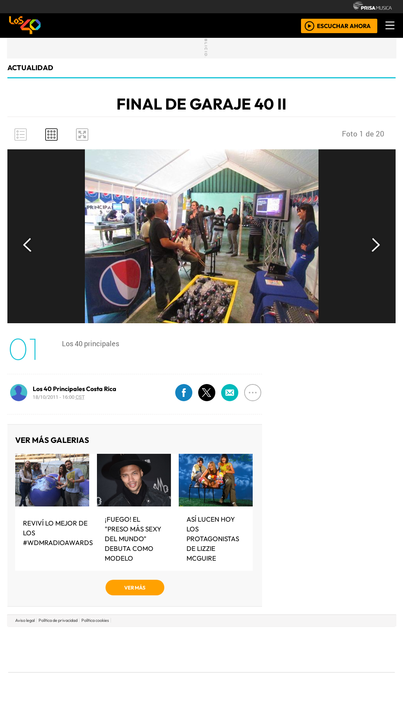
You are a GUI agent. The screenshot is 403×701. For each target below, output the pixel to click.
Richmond (107, 671)
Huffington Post (122, 649)
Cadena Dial (315, 649)
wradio (188, 649)
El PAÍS (112, 638)
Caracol (342, 638)
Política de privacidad (58, 620)
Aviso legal (25, 620)
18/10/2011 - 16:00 (59, 396)
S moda (248, 671)
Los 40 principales (149, 638)
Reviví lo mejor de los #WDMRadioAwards (58, 533)
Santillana (186, 638)
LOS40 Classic (291, 649)
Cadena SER (263, 638)
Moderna (145, 671)
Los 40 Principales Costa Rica (74, 389)
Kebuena (343, 649)
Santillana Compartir (227, 638)
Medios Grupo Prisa (43, 662)
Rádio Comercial (353, 671)
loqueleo (281, 671)
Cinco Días (218, 649)
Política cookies (95, 620)
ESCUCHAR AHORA (344, 25)
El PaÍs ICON (216, 671)
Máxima (269, 649)
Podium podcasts (107, 659)
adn (313, 638)
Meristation (318, 671)
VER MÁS (135, 587)
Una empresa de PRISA (43, 644)
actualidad (30, 67)
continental (247, 649)
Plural (182, 671)
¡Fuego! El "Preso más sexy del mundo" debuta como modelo (133, 538)
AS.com (288, 638)
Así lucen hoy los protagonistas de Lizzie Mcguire (213, 538)
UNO (166, 649)
